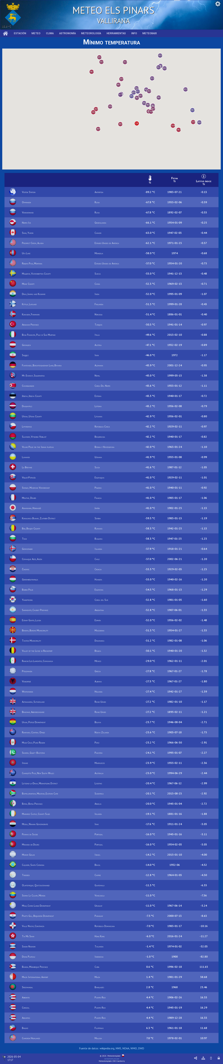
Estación (20, 33)
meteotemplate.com (111, 1058)
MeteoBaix (149, 33)
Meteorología (91, 33)
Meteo (35, 33)
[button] (192, 108)
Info (134, 33)
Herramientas (116, 33)
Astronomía (67, 33)
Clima (50, 33)
